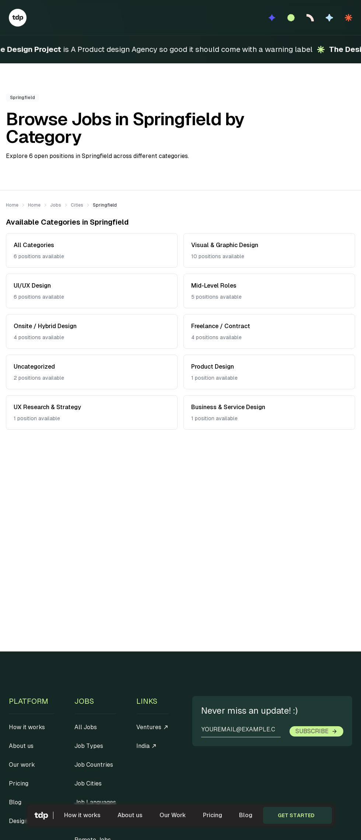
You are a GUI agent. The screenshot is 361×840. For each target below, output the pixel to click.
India (146, 745)
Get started (296, 815)
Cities (77, 205)
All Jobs (85, 727)
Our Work (173, 815)
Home (12, 205)
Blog (245, 815)
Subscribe (316, 731)
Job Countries (93, 764)
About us (130, 815)
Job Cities (88, 783)
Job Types (88, 745)
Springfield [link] (105, 205)
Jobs (55, 205)
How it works (82, 815)
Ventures (152, 727)
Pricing (212, 815)
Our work (22, 764)
